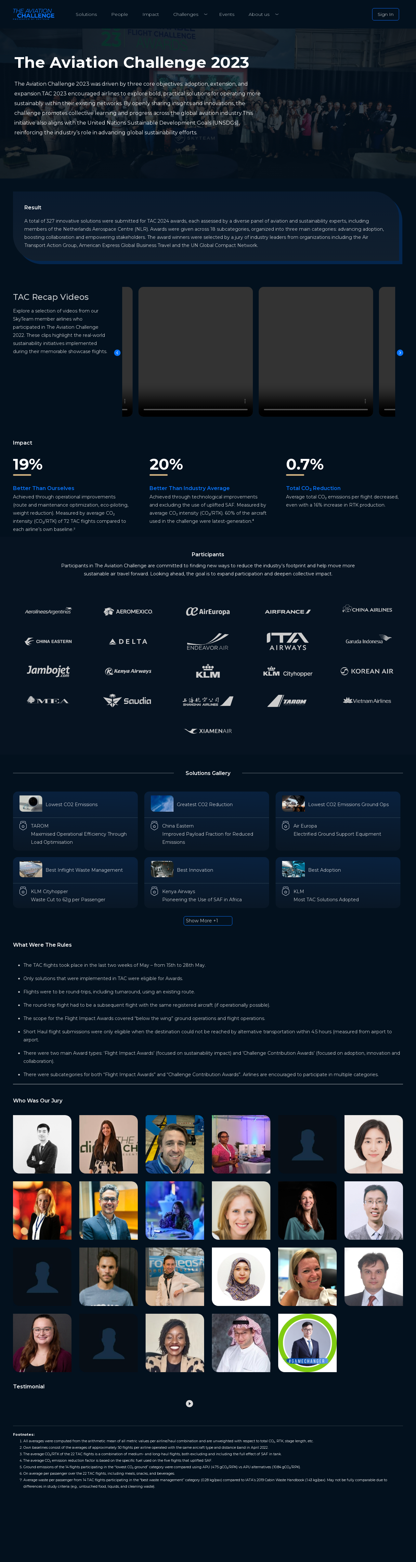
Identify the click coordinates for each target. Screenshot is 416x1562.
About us (259, 14)
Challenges (185, 14)
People (119, 14)
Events (226, 14)
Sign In (386, 14)
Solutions (86, 14)
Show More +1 (202, 921)
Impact (150, 14)
